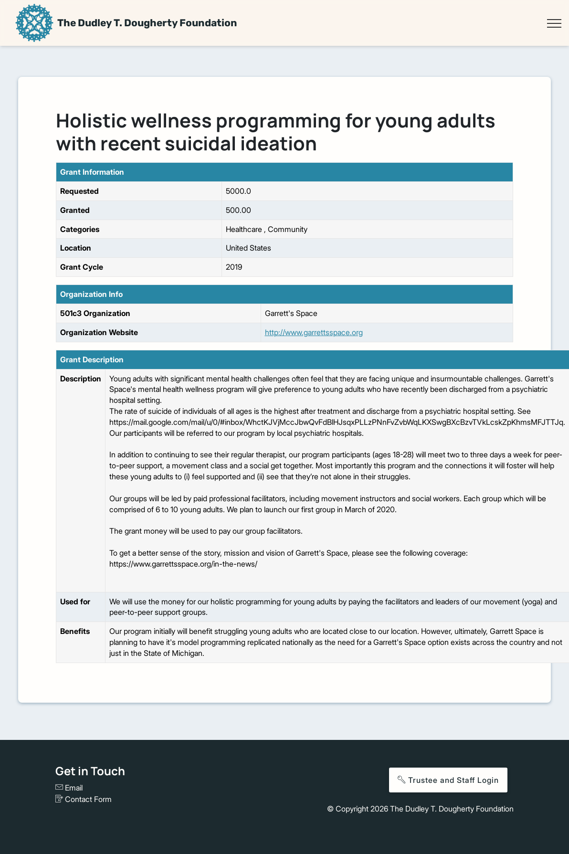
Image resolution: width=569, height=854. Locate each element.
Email (69, 787)
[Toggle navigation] (554, 23)
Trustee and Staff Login (448, 780)
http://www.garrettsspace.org (314, 332)
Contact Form (83, 799)
